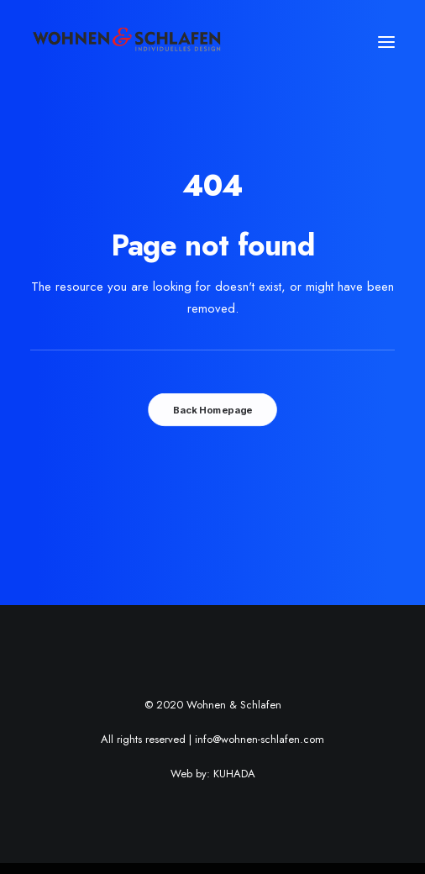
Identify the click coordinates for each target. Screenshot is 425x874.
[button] (386, 42)
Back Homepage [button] (212, 410)
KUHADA (234, 774)
